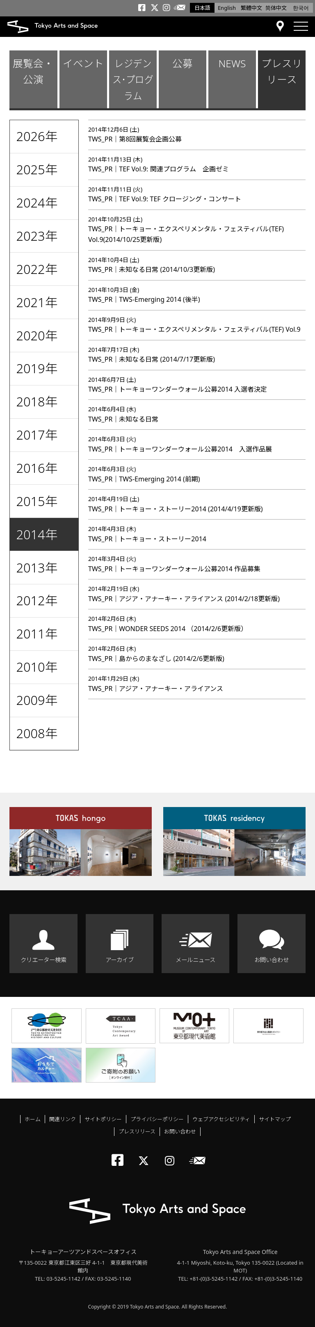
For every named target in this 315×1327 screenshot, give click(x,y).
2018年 (36, 401)
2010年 (36, 666)
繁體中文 (251, 7)
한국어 (301, 7)
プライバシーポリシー (157, 1119)
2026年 (36, 136)
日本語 (202, 7)
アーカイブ (119, 960)
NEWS (232, 63)
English (227, 7)
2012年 (36, 600)
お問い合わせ (271, 960)
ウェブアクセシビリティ (221, 1119)
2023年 (36, 235)
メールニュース (195, 960)
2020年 (36, 335)
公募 (182, 63)
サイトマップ (275, 1119)
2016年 (36, 468)
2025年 (36, 169)
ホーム (33, 1119)
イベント (83, 63)
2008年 (36, 733)
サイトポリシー (103, 1119)
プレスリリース (281, 71)
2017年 (36, 434)
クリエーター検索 (43, 960)
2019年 (36, 368)
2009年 (36, 700)
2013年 (36, 567)
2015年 (36, 501)
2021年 (36, 302)
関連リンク (62, 1119)
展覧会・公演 (33, 71)
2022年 (36, 269)
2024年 (36, 202)
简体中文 (276, 7)
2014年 (36, 534)
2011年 (36, 633)
